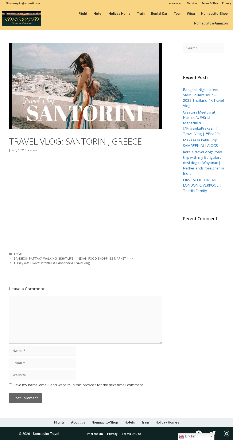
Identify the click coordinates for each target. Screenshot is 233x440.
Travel (17, 254)
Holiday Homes (167, 422)
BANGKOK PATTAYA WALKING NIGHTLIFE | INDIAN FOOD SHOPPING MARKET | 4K (73, 258)
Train (141, 14)
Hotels (129, 422)
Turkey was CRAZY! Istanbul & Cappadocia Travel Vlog (51, 263)
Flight (82, 14)
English (187, 436)
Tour (177, 14)
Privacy (226, 3)
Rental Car (159, 14)
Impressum (175, 3)
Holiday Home (120, 14)
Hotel (98, 14)
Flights (59, 422)
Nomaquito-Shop (214, 14)
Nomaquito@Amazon (211, 23)
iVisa (191, 14)
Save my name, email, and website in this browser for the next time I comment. (78, 384)
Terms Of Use (210, 3)
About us (191, 3)
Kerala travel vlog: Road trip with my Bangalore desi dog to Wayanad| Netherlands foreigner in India (203, 162)
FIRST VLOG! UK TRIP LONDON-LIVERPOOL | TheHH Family (202, 185)
